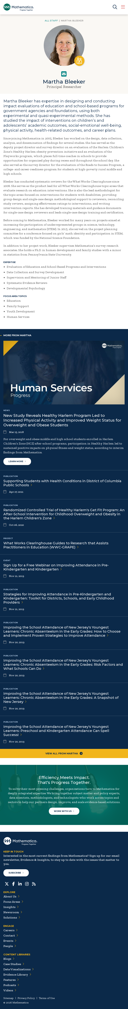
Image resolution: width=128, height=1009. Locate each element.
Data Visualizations (18, 969)
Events (9, 941)
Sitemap (8, 998)
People (9, 946)
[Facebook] (13, 883)
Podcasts (11, 985)
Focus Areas (13, 902)
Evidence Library (17, 974)
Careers (10, 930)
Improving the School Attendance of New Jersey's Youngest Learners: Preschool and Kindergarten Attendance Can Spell (56, 731)
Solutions (11, 917)
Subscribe (16, 872)
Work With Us (64, 811)
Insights (11, 907)
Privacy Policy (26, 998)
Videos (9, 990)
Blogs (8, 959)
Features (11, 980)
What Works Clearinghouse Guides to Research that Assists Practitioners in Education (56, 545)
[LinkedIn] (20, 883)
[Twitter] (7, 883)
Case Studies (13, 964)
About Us (11, 896)
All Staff (51, 20)
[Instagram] (27, 883)
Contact (10, 935)
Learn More (17, 461)
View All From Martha (64, 753)
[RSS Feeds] (34, 883)
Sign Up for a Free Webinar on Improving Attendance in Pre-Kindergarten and (56, 567)
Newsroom (12, 912)
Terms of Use (47, 998)
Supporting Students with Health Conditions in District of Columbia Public (62, 483)
